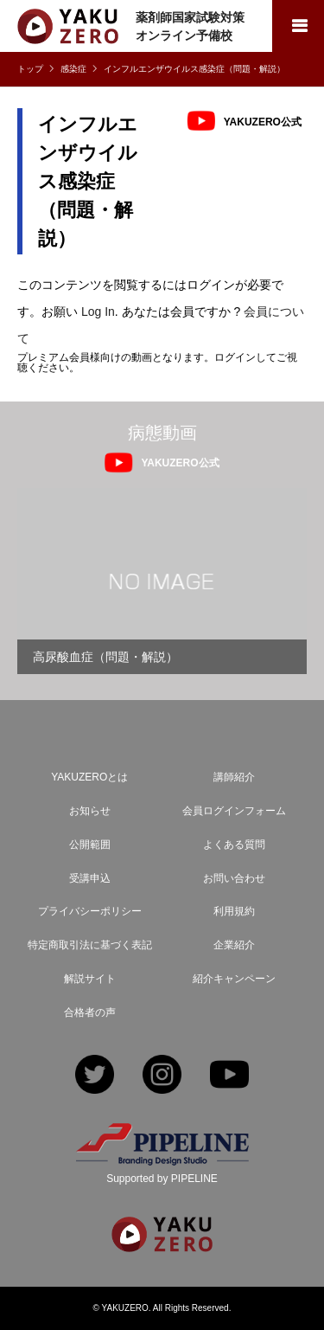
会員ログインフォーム (234, 811)
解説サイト (90, 979)
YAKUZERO (125, 1308)
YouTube (229, 1076)
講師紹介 (234, 777)
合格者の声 (90, 1012)
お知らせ (90, 811)
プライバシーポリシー (90, 911)
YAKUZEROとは (89, 777)
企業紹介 (234, 945)
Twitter (94, 1076)
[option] (162, 581)
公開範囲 (90, 844)
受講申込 (90, 878)
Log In (98, 311)
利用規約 (234, 911)
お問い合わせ (234, 878)
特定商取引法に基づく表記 (90, 945)
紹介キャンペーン (234, 979)
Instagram (162, 1076)
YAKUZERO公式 (263, 121)
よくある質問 (234, 844)
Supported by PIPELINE (162, 1179)
